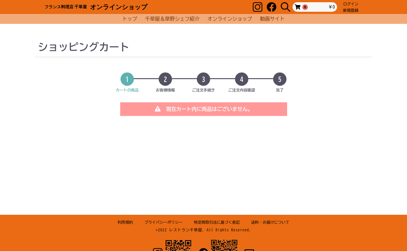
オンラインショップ (230, 18)
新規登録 (350, 10)
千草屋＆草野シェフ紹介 (172, 18)
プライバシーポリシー (163, 222)
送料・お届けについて (270, 222)
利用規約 (125, 222)
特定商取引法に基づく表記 (217, 222)
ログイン (350, 4)
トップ (127, 18)
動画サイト (276, 18)
